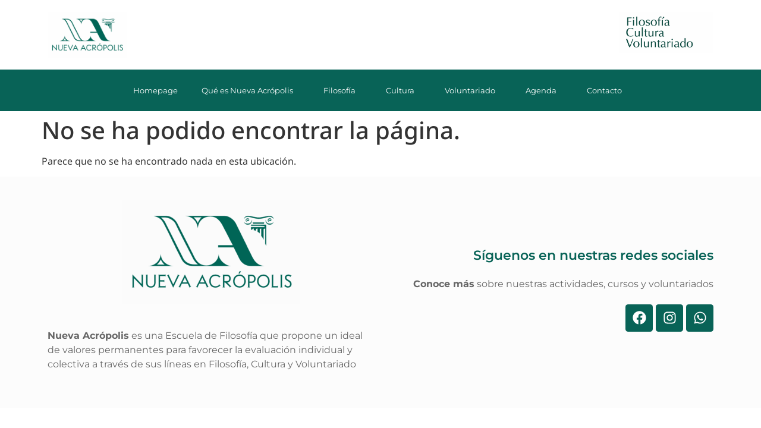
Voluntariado (473, 90)
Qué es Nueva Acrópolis (251, 90)
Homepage (155, 90)
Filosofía (342, 90)
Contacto (607, 90)
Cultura (403, 90)
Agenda (544, 90)
